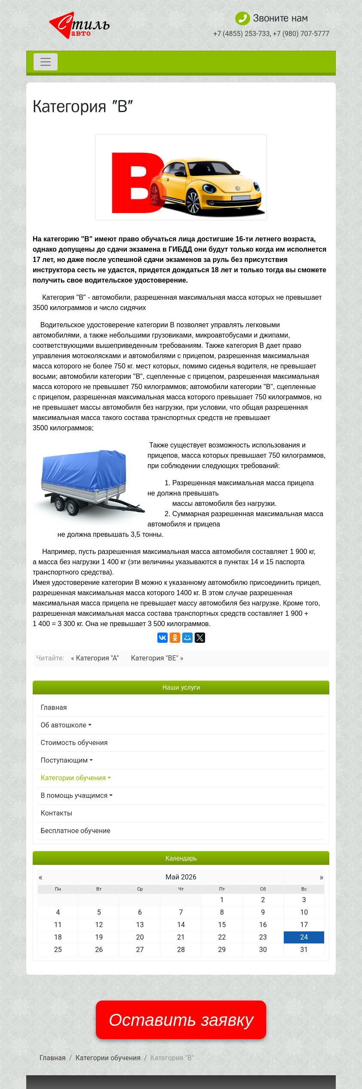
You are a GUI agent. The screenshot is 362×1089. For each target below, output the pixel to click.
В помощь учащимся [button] (74, 795)
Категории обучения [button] (73, 778)
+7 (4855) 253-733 (241, 34)
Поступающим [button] (64, 760)
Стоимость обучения (74, 743)
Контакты (56, 813)
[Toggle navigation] (46, 61)
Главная (54, 707)
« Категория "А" (95, 658)
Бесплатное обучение (75, 831)
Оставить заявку (181, 1019)
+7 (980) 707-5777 (301, 34)
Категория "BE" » (157, 658)
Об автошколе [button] (63, 725)
